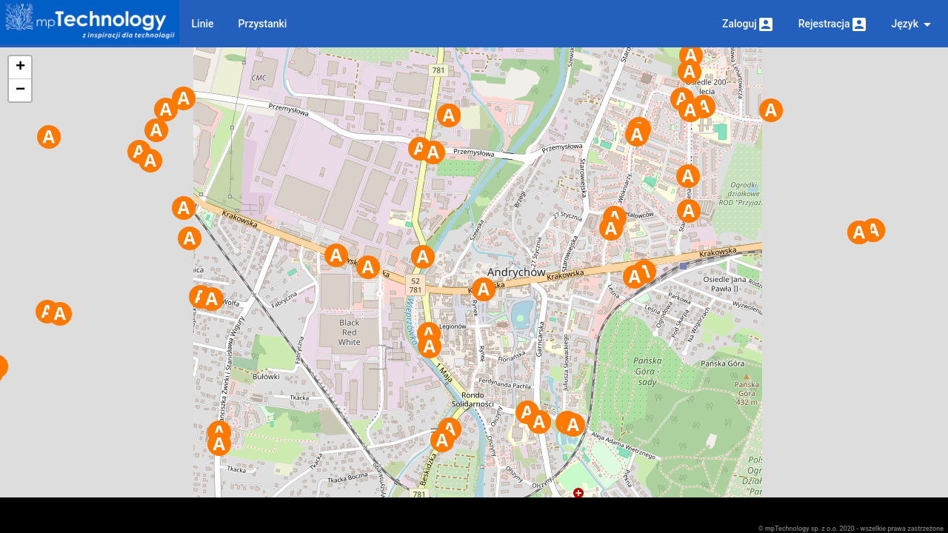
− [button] (20, 90)
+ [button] (20, 67)
